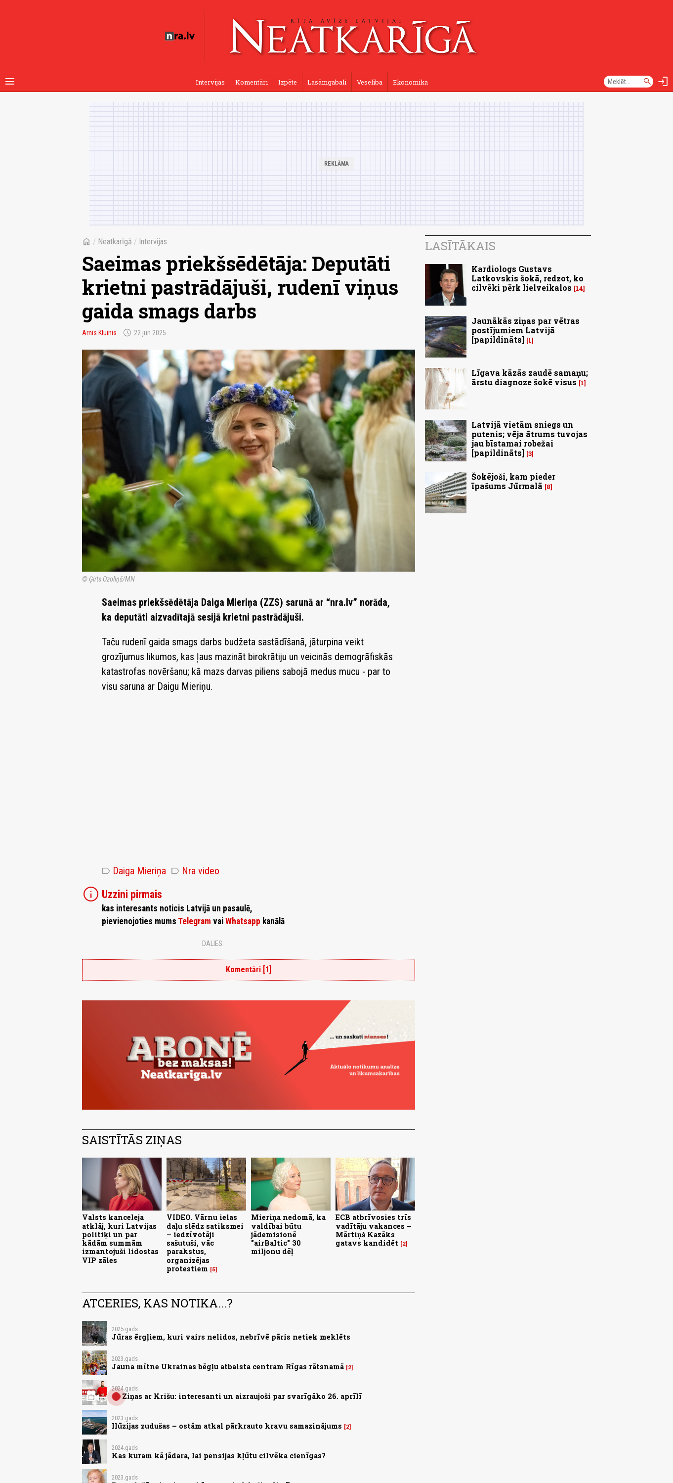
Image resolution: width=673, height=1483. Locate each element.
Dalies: (213, 943)
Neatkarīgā (115, 241)
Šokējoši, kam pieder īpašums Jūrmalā (513, 481)
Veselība (369, 82)
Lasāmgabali (326, 82)
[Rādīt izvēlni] (10, 81)
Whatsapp (242, 921)
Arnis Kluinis (99, 333)
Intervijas (210, 82)
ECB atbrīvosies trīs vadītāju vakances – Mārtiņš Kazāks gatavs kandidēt (374, 1230)
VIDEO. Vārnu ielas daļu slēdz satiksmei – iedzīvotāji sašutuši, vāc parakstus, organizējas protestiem (205, 1243)
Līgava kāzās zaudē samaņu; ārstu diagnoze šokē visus (529, 377)
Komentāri (251, 82)
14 (579, 288)
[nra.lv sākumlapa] (180, 36)
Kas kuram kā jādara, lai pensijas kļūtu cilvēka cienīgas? (219, 1455)
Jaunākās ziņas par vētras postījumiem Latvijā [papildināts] (525, 330)
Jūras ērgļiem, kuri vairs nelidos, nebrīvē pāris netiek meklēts (231, 1337)
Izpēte (287, 82)
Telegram (194, 921)
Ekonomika (410, 82)
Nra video (195, 871)
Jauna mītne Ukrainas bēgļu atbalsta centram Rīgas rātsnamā (228, 1366)
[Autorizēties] (663, 81)
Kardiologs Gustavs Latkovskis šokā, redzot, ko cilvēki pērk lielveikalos (527, 278)
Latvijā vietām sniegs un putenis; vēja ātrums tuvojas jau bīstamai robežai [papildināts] (529, 438)
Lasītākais (460, 246)
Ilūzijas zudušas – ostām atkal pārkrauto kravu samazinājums (227, 1426)
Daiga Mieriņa (134, 871)
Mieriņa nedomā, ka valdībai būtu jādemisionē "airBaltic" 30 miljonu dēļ (288, 1234)
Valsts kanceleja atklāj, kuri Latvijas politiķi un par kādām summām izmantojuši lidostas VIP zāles (120, 1238)
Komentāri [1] (248, 969)
